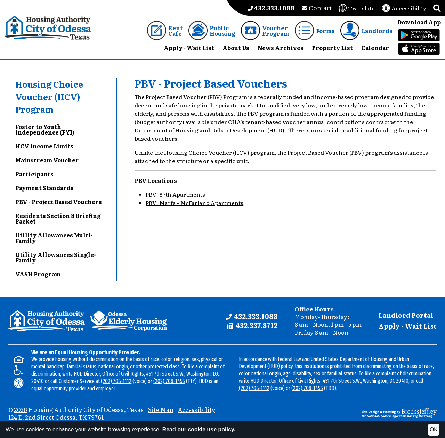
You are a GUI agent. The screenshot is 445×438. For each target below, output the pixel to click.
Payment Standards (44, 188)
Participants (34, 174)
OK (434, 429)
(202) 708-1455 (169, 381)
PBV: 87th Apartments (175, 194)
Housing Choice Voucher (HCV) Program (49, 96)
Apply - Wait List (408, 326)
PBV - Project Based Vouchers (58, 201)
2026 (20, 409)
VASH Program (37, 274)
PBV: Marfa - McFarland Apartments (194, 202)
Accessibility (196, 409)
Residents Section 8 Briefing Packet (58, 218)
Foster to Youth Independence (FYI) (44, 129)
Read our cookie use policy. (198, 429)
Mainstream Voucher (47, 160)
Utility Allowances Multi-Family (54, 238)
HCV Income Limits (44, 146)
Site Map (160, 409)
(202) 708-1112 (116, 381)
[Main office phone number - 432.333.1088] (271, 8)
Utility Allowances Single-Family (55, 257)
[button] (437, 8)
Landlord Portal (406, 315)
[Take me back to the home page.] (48, 27)
